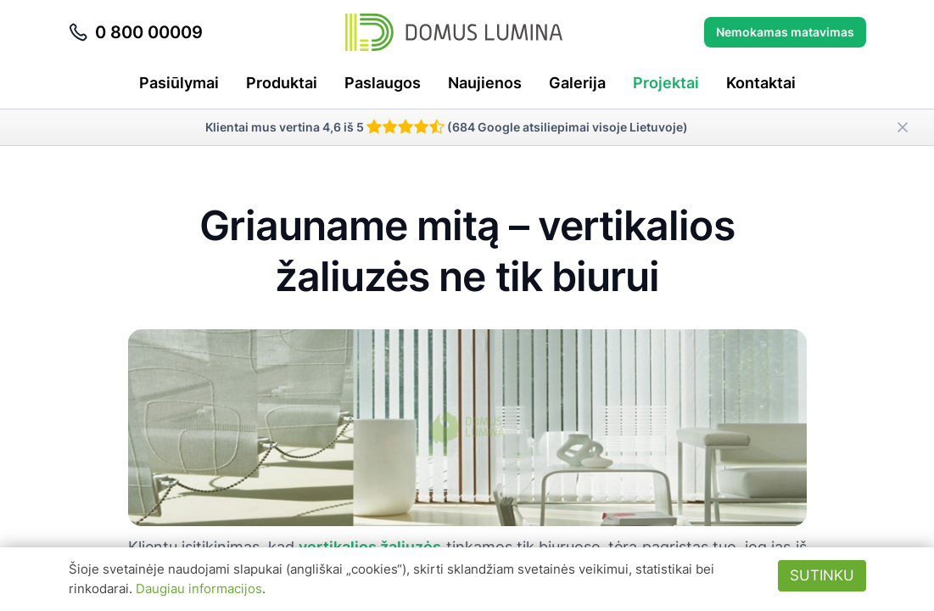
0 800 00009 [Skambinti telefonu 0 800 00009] (135, 32)
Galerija (577, 83)
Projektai (666, 83)
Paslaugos (382, 83)
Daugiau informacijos (199, 588)
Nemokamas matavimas (785, 32)
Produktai (281, 83)
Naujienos (485, 83)
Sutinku (822, 575)
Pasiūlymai (179, 83)
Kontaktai (761, 83)
